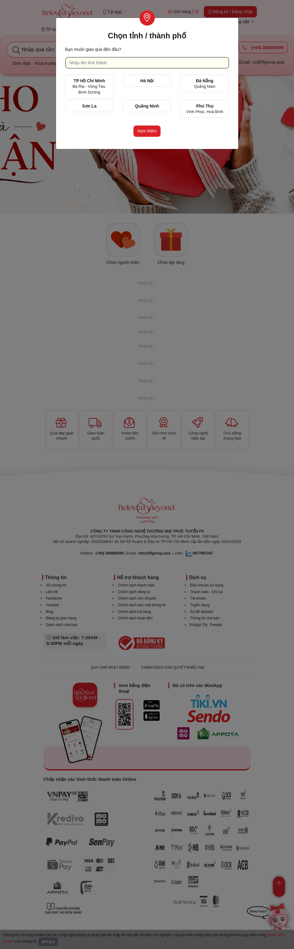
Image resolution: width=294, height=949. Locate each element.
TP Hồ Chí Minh (89, 86)
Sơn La (89, 106)
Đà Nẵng (204, 83)
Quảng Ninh (147, 106)
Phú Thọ (204, 109)
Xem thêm (147, 131)
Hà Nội (147, 80)
